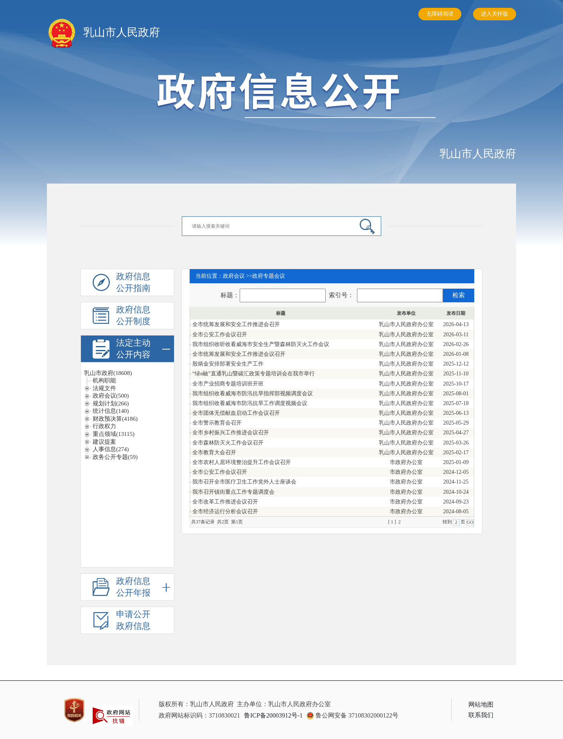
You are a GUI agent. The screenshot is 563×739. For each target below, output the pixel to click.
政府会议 (234, 276)
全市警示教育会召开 (217, 423)
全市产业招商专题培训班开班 (228, 384)
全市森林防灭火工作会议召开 (228, 443)
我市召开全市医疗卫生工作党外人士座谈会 (244, 482)
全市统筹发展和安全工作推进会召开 (236, 324)
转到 (448, 522)
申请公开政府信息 (134, 621)
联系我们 (480, 715)
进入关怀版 (494, 14)
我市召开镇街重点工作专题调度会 (233, 492)
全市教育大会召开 (214, 452)
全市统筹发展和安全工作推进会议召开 (238, 354)
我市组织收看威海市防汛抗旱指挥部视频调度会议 (252, 393)
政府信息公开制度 (134, 316)
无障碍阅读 (440, 14)
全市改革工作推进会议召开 (225, 502)
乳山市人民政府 (477, 154)
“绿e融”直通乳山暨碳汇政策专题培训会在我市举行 (253, 374)
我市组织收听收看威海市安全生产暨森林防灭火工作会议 (260, 344)
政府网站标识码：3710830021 (199, 715)
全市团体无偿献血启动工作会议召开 (236, 413)
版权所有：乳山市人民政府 (196, 704)
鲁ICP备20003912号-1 (273, 715)
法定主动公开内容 (143, 349)
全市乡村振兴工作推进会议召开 (230, 433)
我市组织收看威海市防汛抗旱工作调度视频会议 (249, 403)
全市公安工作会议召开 (219, 334)
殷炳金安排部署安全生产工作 (228, 364)
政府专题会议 (268, 276)
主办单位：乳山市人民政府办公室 (284, 704)
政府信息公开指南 (134, 283)
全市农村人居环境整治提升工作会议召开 (241, 462)
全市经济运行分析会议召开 (225, 511)
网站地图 (480, 704)
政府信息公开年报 (143, 587)
